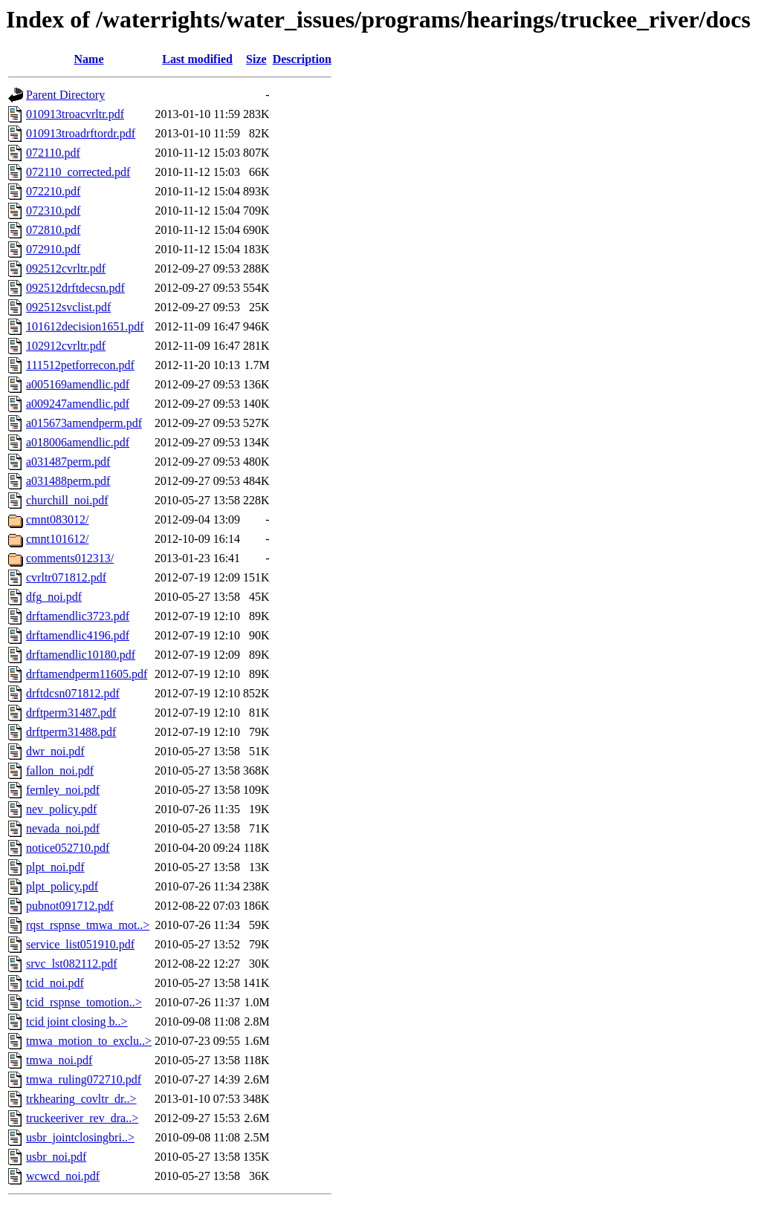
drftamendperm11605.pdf (86, 674)
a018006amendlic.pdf (77, 442)
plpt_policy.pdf (62, 886)
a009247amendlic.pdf (77, 403)
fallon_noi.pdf (60, 770)
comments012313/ (70, 558)
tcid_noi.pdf (55, 983)
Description (302, 59)
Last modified (197, 59)
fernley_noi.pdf (63, 789)
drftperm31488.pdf (71, 732)
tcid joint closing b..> (77, 1021)
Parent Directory (65, 94)
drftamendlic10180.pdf (80, 654)
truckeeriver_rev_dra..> (82, 1118)
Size (256, 59)
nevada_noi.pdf (63, 828)
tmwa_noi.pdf (59, 1060)
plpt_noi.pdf (55, 867)
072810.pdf (53, 230)
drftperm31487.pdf (71, 712)
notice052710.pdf (67, 847)
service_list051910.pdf (80, 944)
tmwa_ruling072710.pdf (83, 1079)
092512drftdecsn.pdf (75, 287)
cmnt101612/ (57, 538)
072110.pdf (53, 152)
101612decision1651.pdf (85, 326)
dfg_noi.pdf (54, 596)
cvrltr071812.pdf (66, 577)
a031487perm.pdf (68, 461)
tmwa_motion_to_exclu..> (89, 1040)
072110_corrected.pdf (78, 172)
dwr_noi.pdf (55, 751)
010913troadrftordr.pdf (80, 133)
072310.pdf (53, 210)
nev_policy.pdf (61, 809)
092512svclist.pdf (68, 307)
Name (89, 59)
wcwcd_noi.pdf (63, 1176)
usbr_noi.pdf (56, 1156)
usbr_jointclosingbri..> (80, 1137)
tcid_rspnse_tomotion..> (84, 1002)
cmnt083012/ (57, 519)
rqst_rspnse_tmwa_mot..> (87, 925)
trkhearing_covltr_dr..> (81, 1098)
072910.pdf (53, 249)
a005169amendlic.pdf (77, 384)
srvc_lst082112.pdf (71, 963)
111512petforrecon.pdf (80, 365)
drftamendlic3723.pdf (77, 616)
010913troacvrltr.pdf (75, 114)
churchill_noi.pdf (67, 500)
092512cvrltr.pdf (66, 268)
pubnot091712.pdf (70, 905)
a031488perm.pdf (68, 481)
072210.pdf (53, 191)
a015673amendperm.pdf (84, 423)
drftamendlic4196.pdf (77, 635)
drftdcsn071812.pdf (73, 693)
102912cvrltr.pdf (66, 345)
